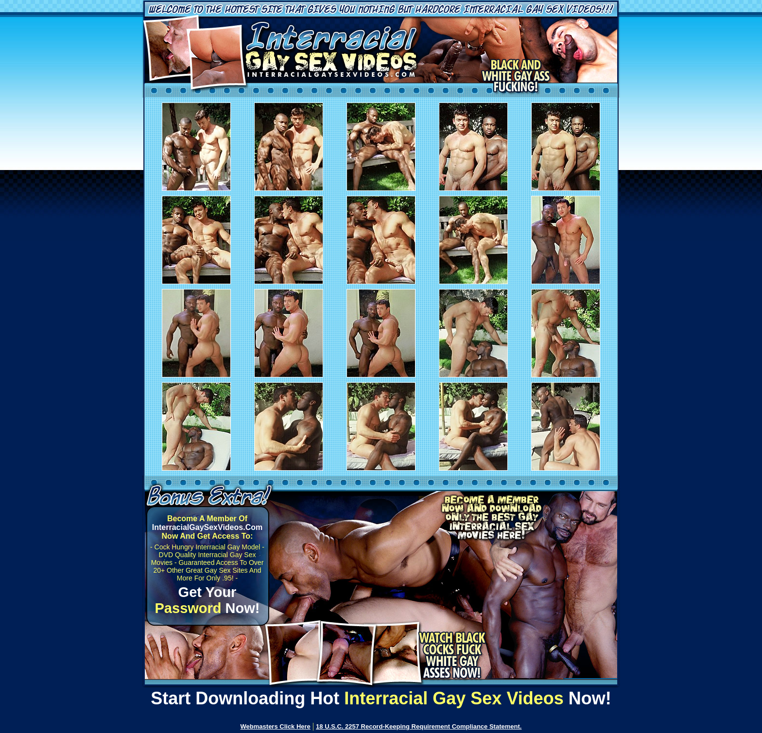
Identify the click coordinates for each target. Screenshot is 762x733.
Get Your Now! (207, 600)
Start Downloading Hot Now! (381, 698)
